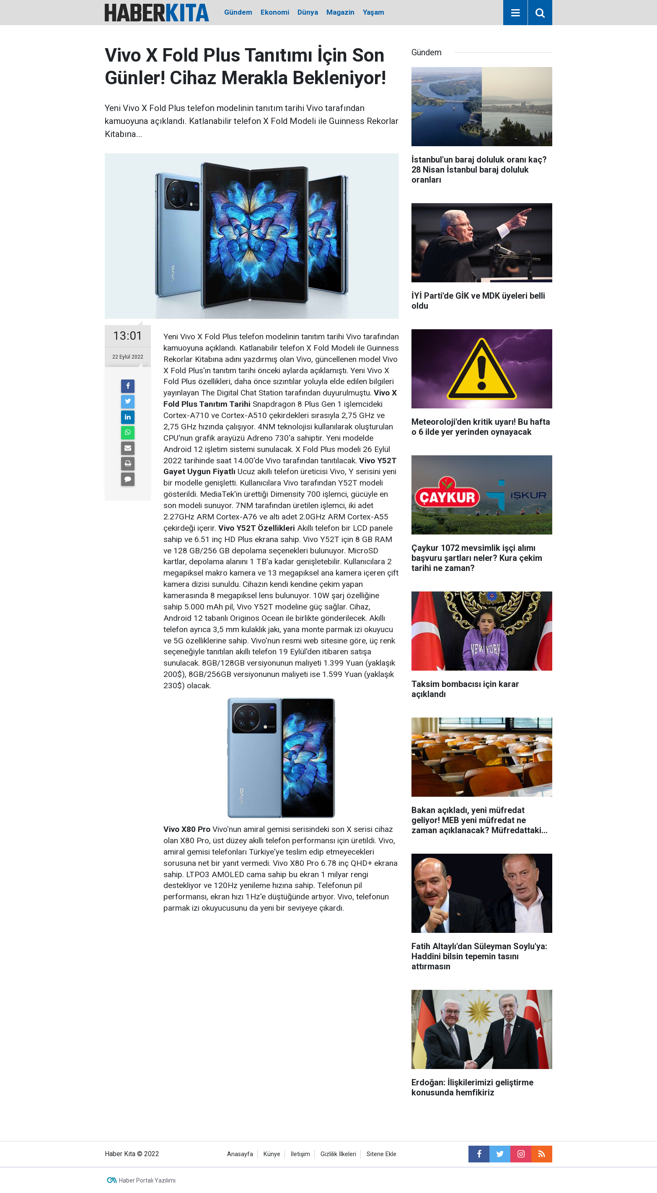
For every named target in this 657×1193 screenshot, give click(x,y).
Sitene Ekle (381, 1154)
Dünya (307, 12)
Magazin (340, 12)
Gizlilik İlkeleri (338, 1154)
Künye (272, 1154)
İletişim (300, 1154)
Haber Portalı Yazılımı (147, 1180)
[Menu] (515, 13)
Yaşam (373, 12)
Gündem (238, 12)
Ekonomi (275, 12)
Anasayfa (240, 1154)
